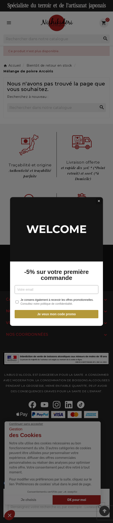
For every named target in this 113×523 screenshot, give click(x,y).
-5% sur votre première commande (56, 275)
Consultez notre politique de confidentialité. (46, 303)
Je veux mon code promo (56, 314)
